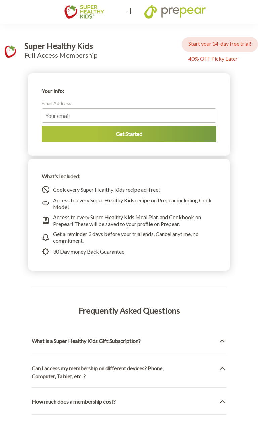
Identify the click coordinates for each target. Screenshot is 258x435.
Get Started (129, 134)
